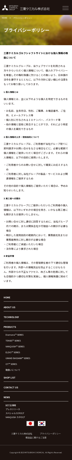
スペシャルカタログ (15, 413)
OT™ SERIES (11, 363)
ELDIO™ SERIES (13, 352)
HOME (4, 17)
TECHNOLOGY (11, 317)
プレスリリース (13, 409)
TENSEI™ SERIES (13, 340)
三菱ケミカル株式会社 (21, 433)
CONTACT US (11, 387)
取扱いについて (13, 369)
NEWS (7, 397)
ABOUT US (9, 307)
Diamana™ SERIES (14, 334)
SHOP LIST (9, 377)
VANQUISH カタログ (15, 417)
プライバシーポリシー (22, 18)
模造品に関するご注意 (36, 437)
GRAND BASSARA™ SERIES (18, 358)
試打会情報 (11, 405)
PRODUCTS (10, 326)
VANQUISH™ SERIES (15, 346)
